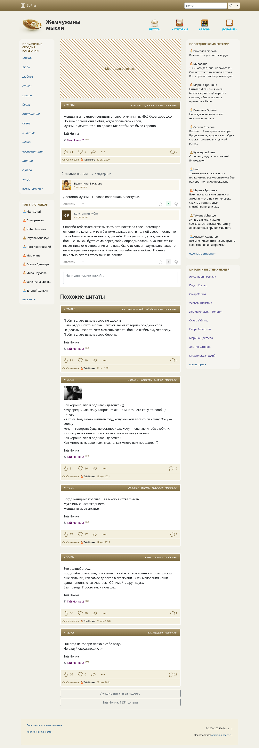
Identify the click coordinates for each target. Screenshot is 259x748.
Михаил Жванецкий (202, 355)
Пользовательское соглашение (44, 725)
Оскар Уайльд (198, 320)
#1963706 (69, 632)
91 (71, 468)
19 (86, 360)
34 (71, 152)
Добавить (230, 21)
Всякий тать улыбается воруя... (209, 55)
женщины (136, 105)
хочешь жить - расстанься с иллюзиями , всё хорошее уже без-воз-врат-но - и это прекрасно (212, 177)
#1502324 (69, 105)
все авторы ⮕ (197, 364)
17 (86, 534)
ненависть (146, 380)
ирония (27, 161)
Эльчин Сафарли (200, 347)
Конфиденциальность (39, 732)
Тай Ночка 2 (75, 348)
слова (159, 105)
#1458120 (69, 557)
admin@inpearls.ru (221, 735)
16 (86, 468)
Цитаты (155, 21)
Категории (180, 21)
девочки (158, 380)
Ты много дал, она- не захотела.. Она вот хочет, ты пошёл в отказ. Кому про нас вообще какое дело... (212, 72)
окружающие (155, 632)
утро (26, 179)
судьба (27, 170)
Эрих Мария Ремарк (202, 276)
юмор (26, 142)
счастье (158, 557)
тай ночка (171, 105)
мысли (27, 95)
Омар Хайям (197, 294)
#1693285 (69, 380)
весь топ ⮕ (29, 299)
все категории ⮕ (32, 188)
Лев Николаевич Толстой (206, 311)
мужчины (149, 105)
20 (86, 613)
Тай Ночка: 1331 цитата (120, 702)
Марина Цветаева (201, 338)
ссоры (122, 309)
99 (71, 360)
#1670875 (69, 309)
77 (71, 534)
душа (26, 104)
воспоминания (33, 151)
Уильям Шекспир (200, 303)
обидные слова (154, 309)
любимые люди (135, 309)
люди (26, 67)
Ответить (69, 204)
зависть (133, 380)
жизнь (147, 557)
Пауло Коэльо (198, 285)
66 (71, 613)
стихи (27, 86)
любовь (27, 76)
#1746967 (69, 488)
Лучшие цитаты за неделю (120, 693)
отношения (31, 114)
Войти (28, 5)
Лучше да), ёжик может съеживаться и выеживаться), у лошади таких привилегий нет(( (210, 224)
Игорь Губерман (200, 329)
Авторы (205, 21)
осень (26, 123)
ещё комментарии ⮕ (202, 253)
